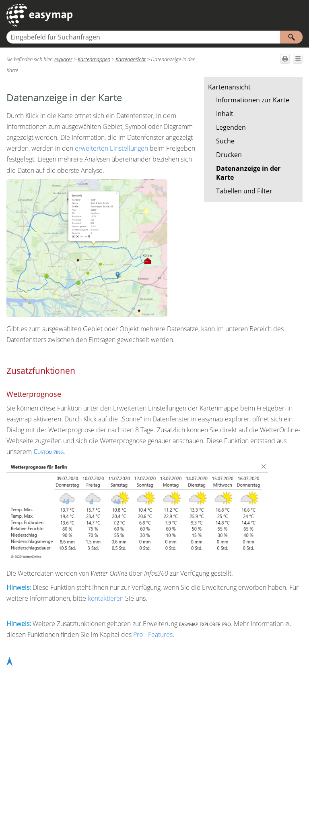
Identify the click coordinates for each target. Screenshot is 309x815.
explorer (63, 59)
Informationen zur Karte (252, 99)
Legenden (231, 127)
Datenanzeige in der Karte (248, 173)
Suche (225, 141)
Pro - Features (153, 634)
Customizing (48, 451)
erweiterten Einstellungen (111, 148)
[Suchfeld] (154, 37)
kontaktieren (106, 598)
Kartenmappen (94, 59)
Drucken (229, 154)
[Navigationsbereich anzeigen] (298, 15)
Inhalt (224, 113)
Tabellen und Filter (244, 191)
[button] (291, 37)
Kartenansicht (229, 87)
